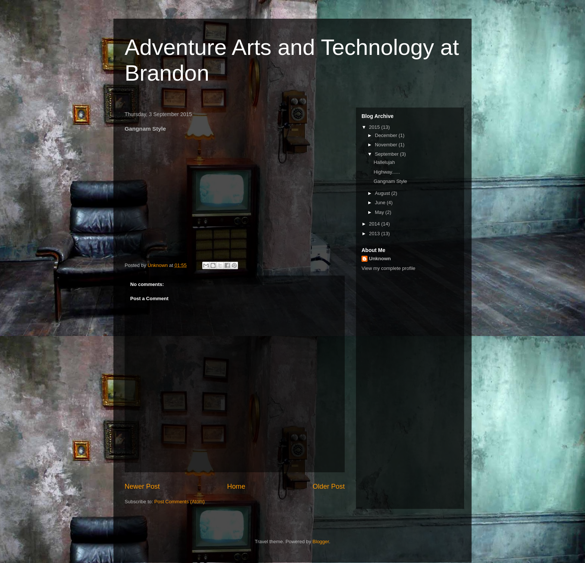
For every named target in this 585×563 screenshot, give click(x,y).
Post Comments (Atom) (179, 501)
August (383, 193)
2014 (375, 224)
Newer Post (142, 486)
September (387, 154)
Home (236, 486)
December (387, 135)
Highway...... (386, 172)
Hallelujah (384, 162)
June (381, 202)
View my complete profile (388, 268)
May (380, 212)
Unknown (380, 258)
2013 (375, 233)
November (387, 144)
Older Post (329, 486)
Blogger (321, 541)
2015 (375, 127)
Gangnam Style (390, 181)
